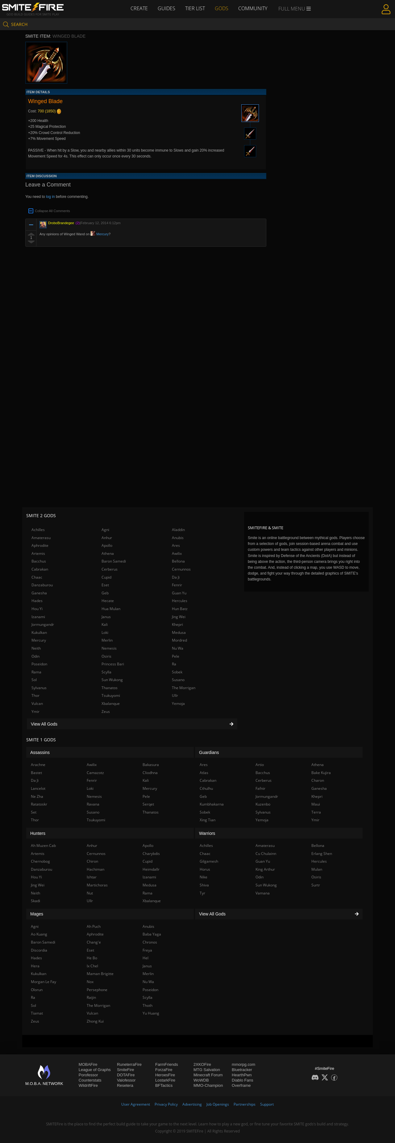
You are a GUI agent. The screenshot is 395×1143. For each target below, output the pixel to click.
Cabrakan (39, 569)
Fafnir (260, 788)
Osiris (106, 656)
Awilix (177, 553)
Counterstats (90, 1080)
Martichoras (97, 885)
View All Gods (132, 724)
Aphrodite (39, 545)
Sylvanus (39, 687)
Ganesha (39, 593)
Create (139, 8)
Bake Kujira (321, 772)
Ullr (175, 695)
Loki (105, 632)
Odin (35, 656)
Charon (317, 780)
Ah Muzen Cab (43, 845)
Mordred (179, 640)
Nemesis (109, 648)
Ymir (35, 711)
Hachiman (95, 869)
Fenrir (177, 585)
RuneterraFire (129, 1064)
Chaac (36, 577)
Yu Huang (151, 1013)
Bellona (178, 561)
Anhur (107, 537)
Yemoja (178, 703)
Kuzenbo (263, 804)
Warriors (207, 833)
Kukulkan (39, 632)
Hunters (37, 833)
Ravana (93, 804)
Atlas (204, 772)
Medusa (179, 632)
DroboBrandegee (61, 223)
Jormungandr (42, 624)
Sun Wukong (112, 679)
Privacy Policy (166, 1104)
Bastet (36, 772)
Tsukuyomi (111, 695)
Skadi (35, 900)
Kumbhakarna (212, 804)
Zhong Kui (95, 1021)
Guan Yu (179, 593)
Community (252, 8)
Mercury (99, 234)
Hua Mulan (111, 608)
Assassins (40, 752)
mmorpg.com (243, 1064)
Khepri (177, 624)
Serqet (148, 804)
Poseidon (39, 664)
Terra (316, 812)
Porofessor (88, 1075)
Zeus (106, 711)
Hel (145, 958)
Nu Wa (177, 648)
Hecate (108, 600)
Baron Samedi (114, 561)
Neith (36, 648)
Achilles (38, 529)
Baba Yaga (152, 934)
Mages (36, 913)
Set (33, 812)
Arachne (38, 764)
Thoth (147, 1005)
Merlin (107, 640)
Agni (105, 529)
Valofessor (126, 1080)
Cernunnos (181, 569)
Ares (176, 545)
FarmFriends (166, 1064)
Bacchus (38, 561)
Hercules (179, 600)
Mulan (316, 869)
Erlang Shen (321, 853)
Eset (105, 585)
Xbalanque (111, 703)
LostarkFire (165, 1080)
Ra (174, 664)
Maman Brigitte (100, 973)
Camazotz (95, 772)
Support (267, 1104)
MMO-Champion (208, 1085)
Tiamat (37, 1013)
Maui (315, 804)
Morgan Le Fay (43, 981)
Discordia (39, 950)
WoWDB (201, 1080)
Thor (35, 695)
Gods (221, 8)
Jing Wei (178, 616)
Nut (90, 893)
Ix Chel (92, 966)
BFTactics (164, 1085)
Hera (35, 966)
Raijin (91, 997)
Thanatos (110, 687)
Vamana (263, 893)
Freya (147, 950)
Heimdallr (151, 869)
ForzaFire (164, 1069)
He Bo (92, 958)
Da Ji (176, 577)
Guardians (209, 752)
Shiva (204, 885)
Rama (36, 672)
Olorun (37, 989)
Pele (175, 656)
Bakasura (151, 764)
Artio (260, 764)
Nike (203, 877)
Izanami (38, 616)
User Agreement (135, 1104)
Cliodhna (150, 772)
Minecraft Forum (208, 1075)
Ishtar (92, 877)
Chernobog (40, 861)
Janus (106, 616)
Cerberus (110, 569)
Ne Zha (37, 796)
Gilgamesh (209, 861)
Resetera (125, 1085)
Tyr (202, 893)
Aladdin (178, 529)
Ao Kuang (39, 934)
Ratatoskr (39, 804)
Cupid (106, 577)
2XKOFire (202, 1064)
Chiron (92, 861)
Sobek (177, 672)
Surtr (315, 885)
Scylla (106, 672)
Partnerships (245, 1104)
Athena (108, 553)
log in (50, 197)
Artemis (38, 553)
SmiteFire (125, 1069)
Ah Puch (94, 926)
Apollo (107, 545)
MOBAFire (88, 1064)
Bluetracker (242, 1069)
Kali (105, 624)
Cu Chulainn (266, 853)
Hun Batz (180, 608)
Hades (37, 600)
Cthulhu (206, 788)
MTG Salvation (206, 1069)
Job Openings (217, 1104)
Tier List (195, 8)
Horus (205, 869)
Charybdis (151, 853)
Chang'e (94, 942)
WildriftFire (88, 1085)
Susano (178, 679)
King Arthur (265, 869)
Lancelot (38, 788)
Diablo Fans (242, 1080)
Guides (166, 8)
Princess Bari (113, 664)
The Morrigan (183, 687)
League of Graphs (95, 1069)
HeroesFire (165, 1075)
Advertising (192, 1104)
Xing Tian (207, 820)
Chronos (150, 942)
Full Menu (294, 8)
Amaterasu (41, 537)
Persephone (97, 989)
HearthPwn (242, 1075)
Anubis (178, 537)
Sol (34, 679)
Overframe (241, 1085)
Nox (90, 981)
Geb (105, 593)
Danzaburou (42, 585)
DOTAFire (126, 1075)
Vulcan (37, 703)
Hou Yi (37, 608)
